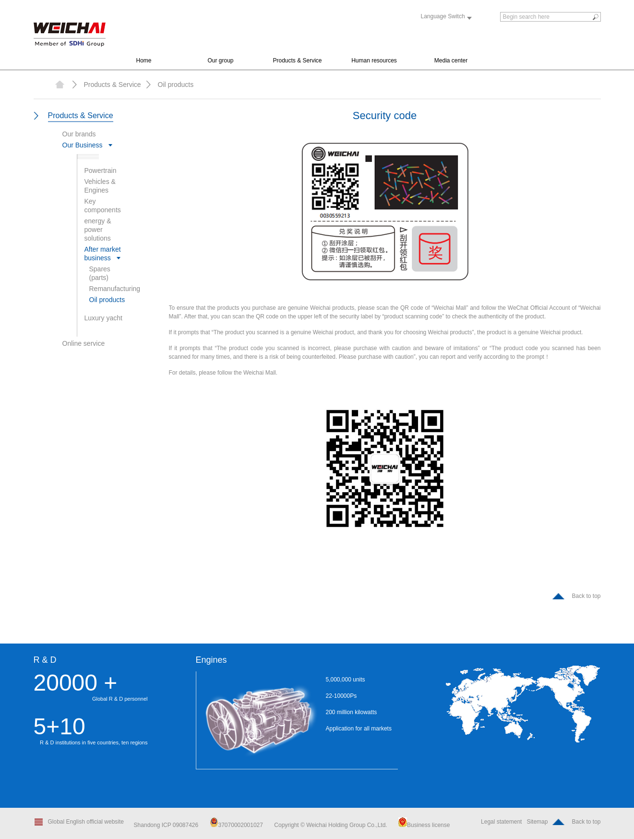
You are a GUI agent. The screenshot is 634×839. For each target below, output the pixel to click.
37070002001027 (236, 825)
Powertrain (100, 170)
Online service (83, 343)
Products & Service (297, 60)
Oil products (176, 84)
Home (143, 60)
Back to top (586, 596)
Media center (450, 60)
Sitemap (537, 821)
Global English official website (86, 821)
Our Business (82, 145)
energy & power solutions (97, 229)
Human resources (374, 60)
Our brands (79, 134)
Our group (220, 60)
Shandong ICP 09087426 (167, 825)
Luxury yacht (103, 318)
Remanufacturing (115, 288)
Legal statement (501, 821)
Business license (424, 825)
